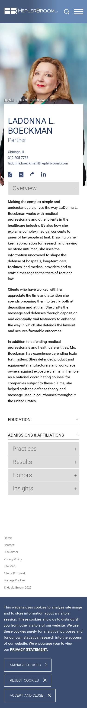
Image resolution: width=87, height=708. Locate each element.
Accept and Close (26, 695)
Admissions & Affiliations (36, 435)
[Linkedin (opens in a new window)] (43, 175)
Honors (22, 475)
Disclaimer (11, 552)
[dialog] (43, 652)
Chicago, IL (16, 152)
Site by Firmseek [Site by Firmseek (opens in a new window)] (15, 573)
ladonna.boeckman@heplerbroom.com (38, 163)
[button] (32, 175)
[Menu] (78, 11)
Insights (23, 488)
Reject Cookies (24, 680)
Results (22, 461)
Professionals (34, 100)
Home (9, 100)
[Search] (66, 11)
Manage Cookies (15, 580)
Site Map (9, 566)
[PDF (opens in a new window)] (10, 176)
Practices (25, 448)
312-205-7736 (18, 158)
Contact (9, 545)
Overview (25, 188)
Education (19, 419)
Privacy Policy (13, 559)
